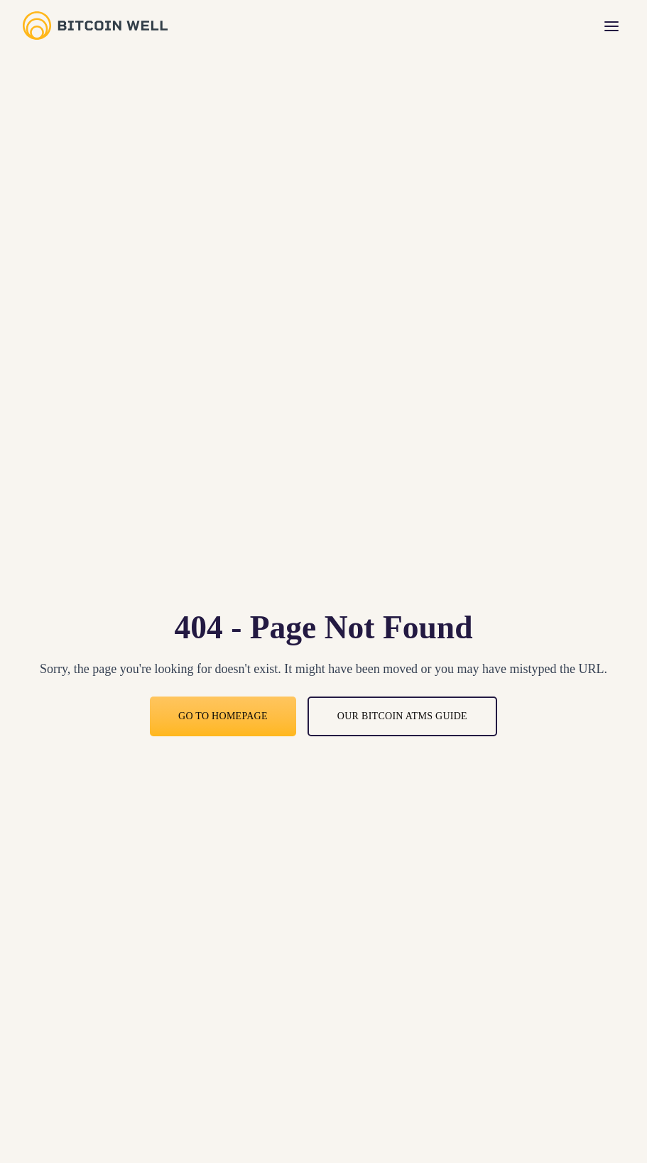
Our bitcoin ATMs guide (402, 716)
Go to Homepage (223, 716)
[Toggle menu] (611, 25)
